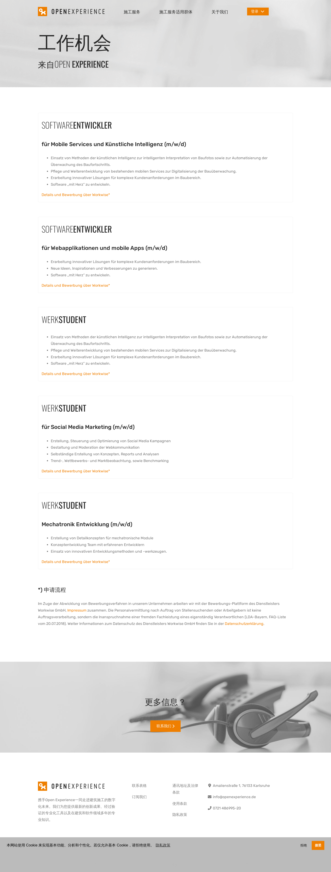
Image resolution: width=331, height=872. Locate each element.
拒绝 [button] (303, 845)
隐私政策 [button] (163, 845)
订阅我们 (139, 797)
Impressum (76, 610)
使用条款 (179, 803)
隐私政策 (179, 814)
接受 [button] (318, 845)
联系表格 (139, 785)
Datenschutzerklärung (244, 623)
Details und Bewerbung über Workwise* (76, 195)
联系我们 (165, 726)
